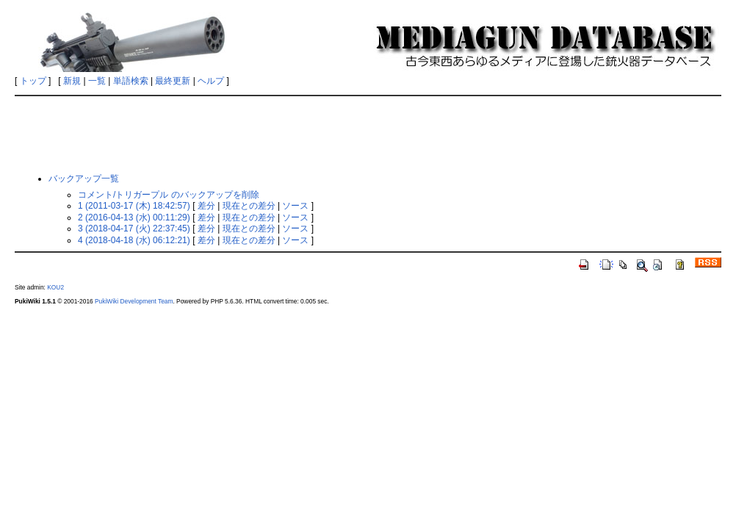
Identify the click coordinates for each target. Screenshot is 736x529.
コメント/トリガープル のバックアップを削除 (168, 195)
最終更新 (172, 81)
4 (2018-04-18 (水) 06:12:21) (134, 240)
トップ (33, 81)
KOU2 (55, 287)
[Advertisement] (371, 134)
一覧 (97, 81)
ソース (295, 206)
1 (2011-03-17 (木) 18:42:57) (134, 206)
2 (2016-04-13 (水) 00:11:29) (134, 217)
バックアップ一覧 (83, 178)
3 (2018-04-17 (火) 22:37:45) (134, 228)
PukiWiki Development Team (134, 301)
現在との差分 (249, 206)
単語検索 (130, 81)
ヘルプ (211, 81)
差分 (206, 206)
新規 (72, 81)
